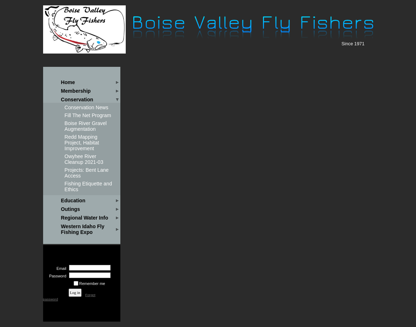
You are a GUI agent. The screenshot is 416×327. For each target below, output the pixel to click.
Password (56, 276)
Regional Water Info (84, 218)
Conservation (77, 99)
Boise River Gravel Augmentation (86, 126)
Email (60, 268)
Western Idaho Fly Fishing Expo (83, 229)
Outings (70, 209)
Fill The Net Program (88, 115)
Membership (76, 91)
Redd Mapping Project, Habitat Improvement (82, 142)
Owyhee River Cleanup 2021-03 (84, 159)
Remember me (92, 283)
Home (68, 82)
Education (73, 200)
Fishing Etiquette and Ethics (88, 186)
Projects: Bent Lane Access (87, 173)
